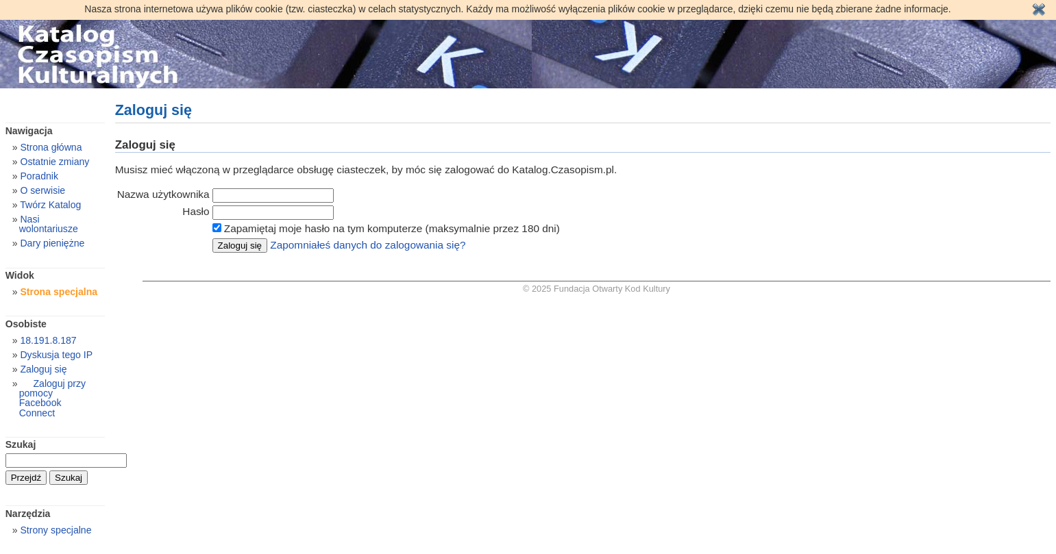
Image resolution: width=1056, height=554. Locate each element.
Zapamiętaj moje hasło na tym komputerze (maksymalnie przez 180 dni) (392, 228)
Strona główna (51, 147)
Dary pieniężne (52, 243)
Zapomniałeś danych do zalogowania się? (367, 245)
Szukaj (20, 444)
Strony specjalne (55, 530)
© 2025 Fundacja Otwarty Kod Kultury (596, 289)
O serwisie (42, 190)
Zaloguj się (43, 369)
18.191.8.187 (48, 340)
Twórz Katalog (50, 204)
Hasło (195, 211)
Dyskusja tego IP (56, 354)
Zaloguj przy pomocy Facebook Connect (52, 398)
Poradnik (39, 176)
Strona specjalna (58, 291)
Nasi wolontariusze (48, 224)
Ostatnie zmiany (54, 161)
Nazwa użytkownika (163, 194)
